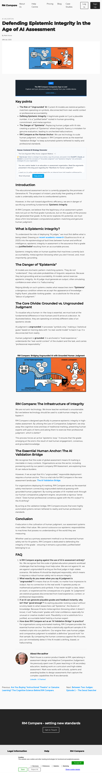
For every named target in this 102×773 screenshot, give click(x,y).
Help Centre (35, 5)
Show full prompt (24, 176)
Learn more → (51, 93)
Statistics (56, 766)
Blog (59, 4)
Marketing (66, 766)
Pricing (50, 4)
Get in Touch (51, 730)
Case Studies (69, 5)
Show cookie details (73, 769)
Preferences (46, 766)
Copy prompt (38, 176)
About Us (22, 5)
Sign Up (95, 5)
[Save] (22, 769)
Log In (84, 5)
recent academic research (51, 237)
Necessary (35, 766)
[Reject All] (35, 769)
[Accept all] (78, 763)
